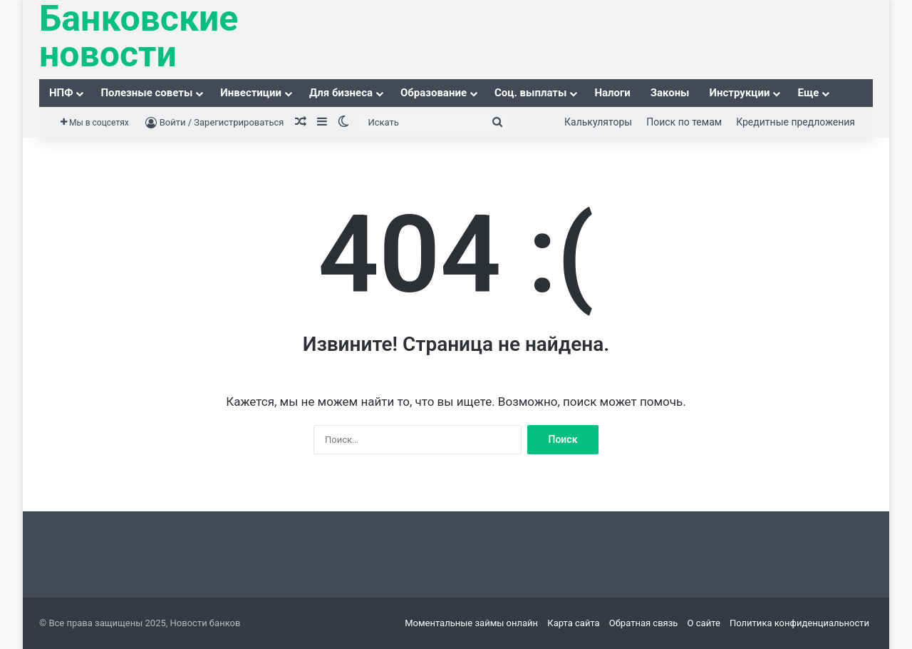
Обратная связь (643, 623)
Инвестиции (250, 92)
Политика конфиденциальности (799, 623)
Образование (433, 92)
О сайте (704, 623)
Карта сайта (573, 623)
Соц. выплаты (530, 92)
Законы (670, 92)
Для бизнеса (341, 92)
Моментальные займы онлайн (471, 623)
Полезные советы (146, 92)
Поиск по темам (684, 122)
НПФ (61, 92)
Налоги (612, 92)
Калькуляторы (598, 122)
